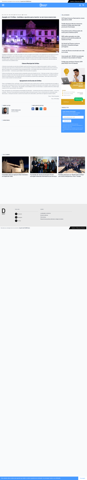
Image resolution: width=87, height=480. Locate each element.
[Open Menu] (3, 5)
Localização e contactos (45, 213)
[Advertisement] (20, 139)
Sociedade (25, 14)
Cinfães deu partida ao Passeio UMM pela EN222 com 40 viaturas (72, 62)
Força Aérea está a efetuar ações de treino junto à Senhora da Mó (72, 31)
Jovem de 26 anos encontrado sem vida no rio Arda (73, 51)
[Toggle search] (83, 5)
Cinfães (11, 14)
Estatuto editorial (44, 215)
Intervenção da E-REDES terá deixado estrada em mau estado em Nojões (73, 56)
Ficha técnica (43, 217)
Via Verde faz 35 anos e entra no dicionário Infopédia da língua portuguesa (71, 45)
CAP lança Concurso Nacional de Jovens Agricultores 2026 (73, 18)
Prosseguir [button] (82, 478)
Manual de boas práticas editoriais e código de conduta (51, 219)
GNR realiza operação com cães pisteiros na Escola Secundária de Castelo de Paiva (71, 37)
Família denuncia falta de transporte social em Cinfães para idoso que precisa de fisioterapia (72, 25)
